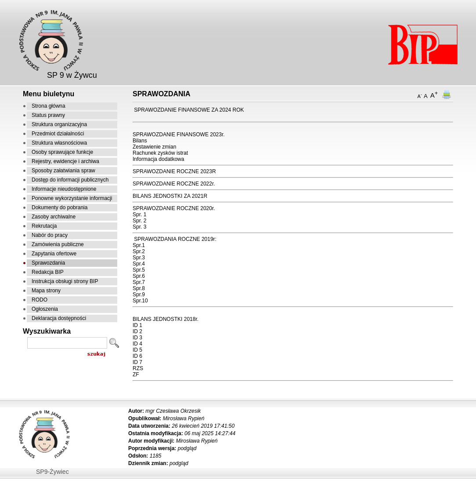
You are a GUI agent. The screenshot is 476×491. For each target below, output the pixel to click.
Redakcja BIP (48, 272)
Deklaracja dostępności (59, 318)
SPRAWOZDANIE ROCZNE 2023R (174, 171)
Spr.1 (139, 245)
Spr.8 (139, 288)
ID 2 (137, 331)
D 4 (138, 344)
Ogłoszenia (45, 309)
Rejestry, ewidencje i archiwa (65, 161)
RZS (138, 368)
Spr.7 (139, 282)
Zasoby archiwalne (54, 217)
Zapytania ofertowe (54, 254)
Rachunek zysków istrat (160, 153)
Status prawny (48, 115)
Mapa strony (46, 290)
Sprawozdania (48, 263)
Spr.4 (139, 264)
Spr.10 (140, 301)
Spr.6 (139, 276)
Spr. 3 (139, 227)
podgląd (187, 448)
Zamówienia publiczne (58, 244)
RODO (39, 300)
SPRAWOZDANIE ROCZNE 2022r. (174, 184)
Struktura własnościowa (59, 143)
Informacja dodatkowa (158, 159)
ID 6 (137, 356)
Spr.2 (139, 251)
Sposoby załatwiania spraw (63, 170)
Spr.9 (139, 294)
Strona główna (48, 106)
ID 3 (137, 338)
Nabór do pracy (50, 235)
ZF (136, 374)
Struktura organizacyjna (59, 124)
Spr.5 (139, 270)
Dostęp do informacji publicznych (70, 180)
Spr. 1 (139, 214)
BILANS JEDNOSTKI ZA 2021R (170, 196)
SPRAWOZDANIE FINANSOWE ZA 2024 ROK (189, 110)
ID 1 (137, 325)
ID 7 (137, 362)
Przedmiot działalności (58, 134)
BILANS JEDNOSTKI (157, 319)
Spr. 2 (139, 221)
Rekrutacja (44, 226)
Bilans (140, 141)
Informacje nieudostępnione (64, 189)
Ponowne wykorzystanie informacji (72, 198)
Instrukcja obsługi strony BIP (65, 281)
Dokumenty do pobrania (59, 207)
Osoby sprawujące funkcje (62, 152)
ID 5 (137, 350)
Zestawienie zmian (154, 147)
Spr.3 (139, 258)
